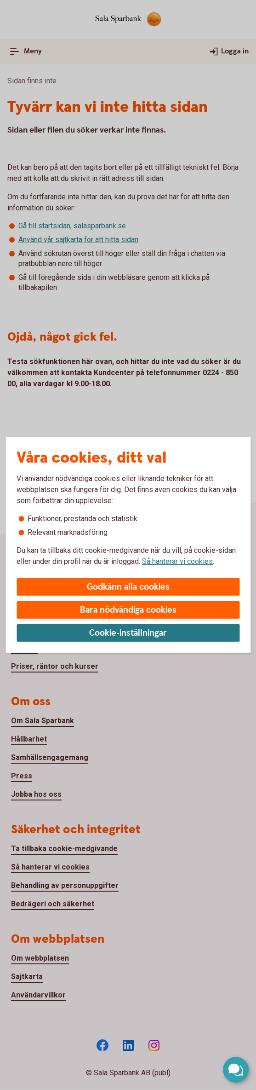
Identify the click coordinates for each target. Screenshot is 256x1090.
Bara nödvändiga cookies (128, 610)
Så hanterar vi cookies (177, 561)
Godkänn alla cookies (128, 587)
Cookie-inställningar (128, 633)
